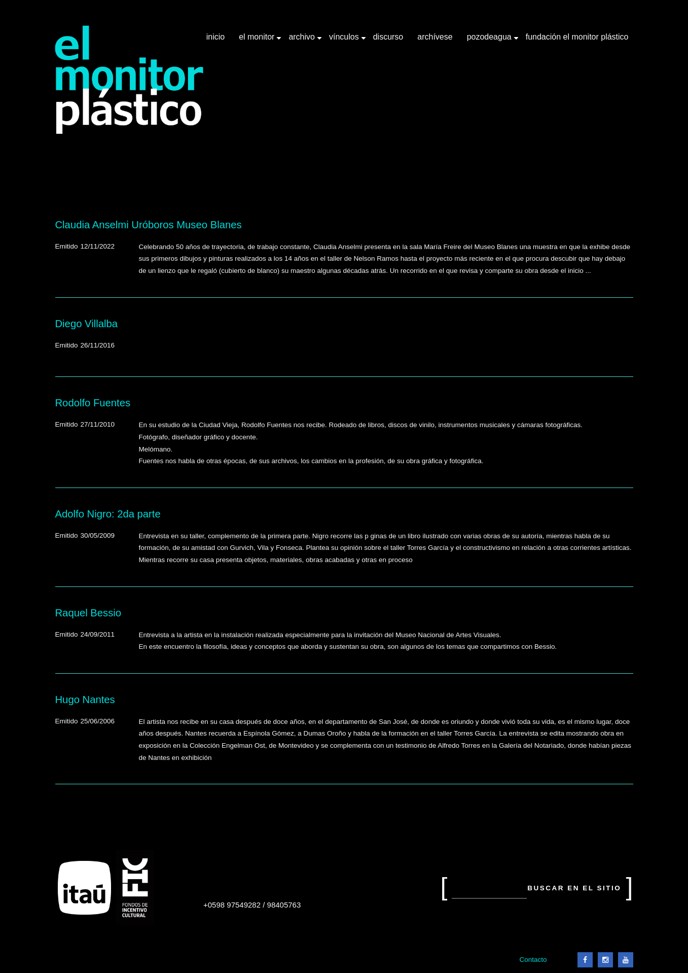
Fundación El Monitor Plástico (577, 36)
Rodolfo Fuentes (93, 402)
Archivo (302, 40)
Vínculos (345, 40)
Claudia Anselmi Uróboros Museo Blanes (148, 224)
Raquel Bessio (88, 612)
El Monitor (257, 40)
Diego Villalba (86, 323)
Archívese (434, 36)
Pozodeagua (490, 40)
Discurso (388, 36)
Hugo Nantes (85, 699)
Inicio (215, 36)
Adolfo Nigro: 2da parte (108, 513)
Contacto (533, 959)
